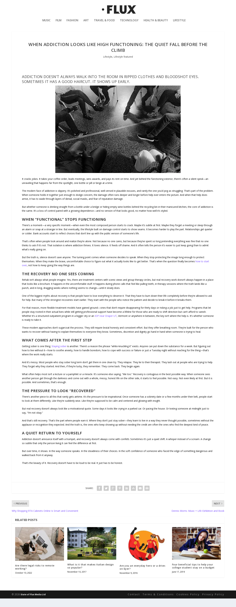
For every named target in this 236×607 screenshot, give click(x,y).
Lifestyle (179, 22)
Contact (134, 602)
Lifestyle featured (123, 65)
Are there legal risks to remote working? (34, 575)
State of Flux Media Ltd (33, 603)
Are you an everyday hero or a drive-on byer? (143, 576)
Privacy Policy (213, 602)
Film (58, 22)
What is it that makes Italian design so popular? (90, 574)
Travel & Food (104, 22)
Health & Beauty (156, 22)
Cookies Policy (188, 602)
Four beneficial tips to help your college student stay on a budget (193, 574)
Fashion (72, 22)
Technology (129, 22)
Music (46, 22)
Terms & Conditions (158, 602)
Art (86, 22)
